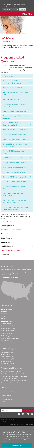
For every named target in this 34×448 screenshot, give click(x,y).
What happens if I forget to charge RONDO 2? (17, 105)
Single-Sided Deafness (8, 363)
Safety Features (6, 238)
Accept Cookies (17, 445)
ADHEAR (3, 318)
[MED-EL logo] (27, 14)
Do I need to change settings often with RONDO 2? (17, 117)
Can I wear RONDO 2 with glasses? (17, 177)
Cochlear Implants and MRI (9, 378)
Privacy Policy (20, 424)
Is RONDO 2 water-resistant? (17, 158)
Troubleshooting (7, 246)
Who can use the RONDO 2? (17, 88)
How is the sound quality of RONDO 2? (17, 139)
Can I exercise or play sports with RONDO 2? (17, 187)
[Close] (32, 428)
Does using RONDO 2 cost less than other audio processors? (17, 201)
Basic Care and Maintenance (11, 230)
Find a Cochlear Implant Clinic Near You (13, 374)
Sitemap (12, 424)
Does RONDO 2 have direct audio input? (17, 152)
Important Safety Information (10, 338)
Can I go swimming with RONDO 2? (17, 163)
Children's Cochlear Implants (9, 383)
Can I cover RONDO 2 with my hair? (17, 182)
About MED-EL (7, 266)
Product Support (6, 336)
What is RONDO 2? (17, 76)
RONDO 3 (4, 311)
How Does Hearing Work (8, 359)
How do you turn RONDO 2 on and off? (17, 111)
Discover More (6, 222)
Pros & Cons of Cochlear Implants (11, 371)
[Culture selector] (10, 9)
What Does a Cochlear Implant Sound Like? (14, 376)
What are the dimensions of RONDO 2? (17, 167)
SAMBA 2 (3, 316)
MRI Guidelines (5, 340)
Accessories (5, 234)
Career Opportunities (7, 399)
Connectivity (5, 242)
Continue (22, 9)
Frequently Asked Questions (11, 250)
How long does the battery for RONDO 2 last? (17, 94)
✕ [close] (31, 1)
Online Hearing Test (7, 352)
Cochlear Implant (6, 324)
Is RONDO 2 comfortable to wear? (17, 172)
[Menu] (2, 14)
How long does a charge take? (17, 99)
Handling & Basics (7, 226)
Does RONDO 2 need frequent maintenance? (17, 194)
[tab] (17, 76)
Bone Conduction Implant (8, 328)
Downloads (5, 254)
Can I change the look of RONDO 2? (17, 134)
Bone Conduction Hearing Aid (10, 326)
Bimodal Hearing (6, 361)
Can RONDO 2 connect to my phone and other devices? (17, 145)
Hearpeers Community (8, 391)
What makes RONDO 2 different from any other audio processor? (17, 82)
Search (27, 411)
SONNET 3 (4, 314)
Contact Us (4, 401)
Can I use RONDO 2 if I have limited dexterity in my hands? (17, 124)
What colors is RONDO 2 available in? (17, 130)
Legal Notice (29, 424)
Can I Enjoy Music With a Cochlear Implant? (14, 380)
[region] (17, 437)
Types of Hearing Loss (7, 357)
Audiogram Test (6, 354)
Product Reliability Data (8, 330)
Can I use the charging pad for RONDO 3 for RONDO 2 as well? (17, 208)
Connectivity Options (7, 333)
